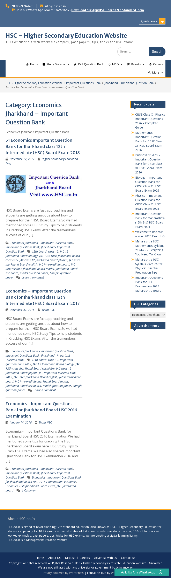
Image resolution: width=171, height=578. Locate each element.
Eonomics (12, 486)
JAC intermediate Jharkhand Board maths (41, 381)
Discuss (70, 558)
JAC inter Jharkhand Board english (36, 377)
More (155, 72)
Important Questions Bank (83, 83)
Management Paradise (41, 540)
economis (70, 482)
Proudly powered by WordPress (63, 573)
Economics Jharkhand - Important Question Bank (41, 243)
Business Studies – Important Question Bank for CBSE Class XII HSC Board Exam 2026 (149, 163)
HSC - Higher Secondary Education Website (34, 83)
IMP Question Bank (91, 64)
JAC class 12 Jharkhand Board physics (43, 260)
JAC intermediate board (54, 264)
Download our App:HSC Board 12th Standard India (107, 10)
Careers (158, 64)
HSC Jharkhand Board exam (37, 486)
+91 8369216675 (22, 6)
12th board (39, 251)
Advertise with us (105, 558)
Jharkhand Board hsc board (23, 386)
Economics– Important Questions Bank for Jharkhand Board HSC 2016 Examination (41, 410)
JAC (59, 486)
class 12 (53, 251)
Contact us (128, 558)
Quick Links (149, 21)
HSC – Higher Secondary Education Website (66, 35)
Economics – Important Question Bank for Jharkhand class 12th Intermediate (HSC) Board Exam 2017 (43, 297)
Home (34, 64)
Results (136, 64)
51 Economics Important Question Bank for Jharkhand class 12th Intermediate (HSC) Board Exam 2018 (43, 146)
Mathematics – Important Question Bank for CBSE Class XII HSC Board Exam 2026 (149, 141)
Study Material (56, 64)
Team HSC (48, 310)
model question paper (34, 273)
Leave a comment (33, 277)
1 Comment (29, 490)
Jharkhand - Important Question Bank (129, 83)
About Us (54, 558)
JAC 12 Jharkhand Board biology (53, 364)
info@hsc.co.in (55, 6)
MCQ (115, 64)
